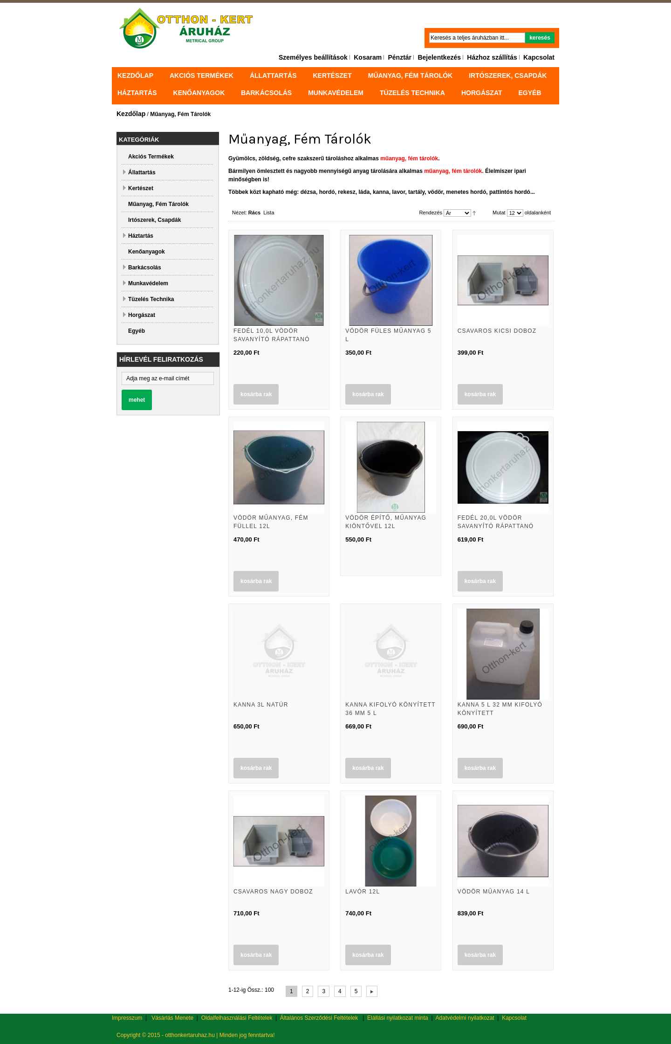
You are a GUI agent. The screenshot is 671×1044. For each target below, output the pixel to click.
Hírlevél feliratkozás (161, 359)
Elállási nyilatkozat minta (397, 1018)
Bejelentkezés (439, 57)
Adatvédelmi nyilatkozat (465, 1018)
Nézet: (239, 212)
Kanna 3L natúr (260, 704)
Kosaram (368, 57)
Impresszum (127, 1018)
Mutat (499, 212)
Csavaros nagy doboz (273, 891)
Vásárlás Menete (172, 1018)
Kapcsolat (539, 57)
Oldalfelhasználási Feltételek (237, 1018)
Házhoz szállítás (492, 57)
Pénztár (399, 57)
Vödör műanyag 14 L (494, 891)
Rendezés (430, 212)
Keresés (539, 37)
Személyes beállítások (313, 57)
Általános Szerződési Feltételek (319, 1018)
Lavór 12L (362, 891)
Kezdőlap (135, 75)
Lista (268, 212)
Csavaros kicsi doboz (497, 331)
